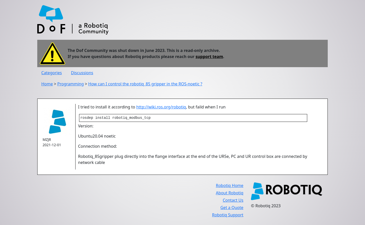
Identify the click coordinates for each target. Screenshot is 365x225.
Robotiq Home (229, 186)
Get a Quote (231, 208)
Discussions (82, 73)
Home (47, 84)
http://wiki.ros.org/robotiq (161, 107)
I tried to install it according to (107, 107)
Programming (70, 84)
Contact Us (233, 200)
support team (209, 56)
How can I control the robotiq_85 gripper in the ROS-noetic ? (145, 84)
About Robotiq (229, 193)
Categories (51, 73)
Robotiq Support (227, 215)
